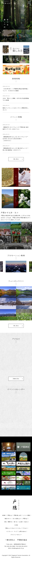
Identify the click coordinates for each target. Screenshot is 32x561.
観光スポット (8, 518)
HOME (4, 515)
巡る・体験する (8, 521)
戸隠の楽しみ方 (17, 515)
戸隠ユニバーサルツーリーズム (13, 528)
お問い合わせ (22, 531)
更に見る (16, 159)
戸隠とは (9, 515)
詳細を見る (16, 378)
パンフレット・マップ (11, 531)
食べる (15, 521)
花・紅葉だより (17, 518)
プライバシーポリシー (16, 534)
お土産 (20, 521)
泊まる (26, 521)
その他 (16, 525)
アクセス (24, 528)
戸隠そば (25, 518)
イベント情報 (26, 515)
